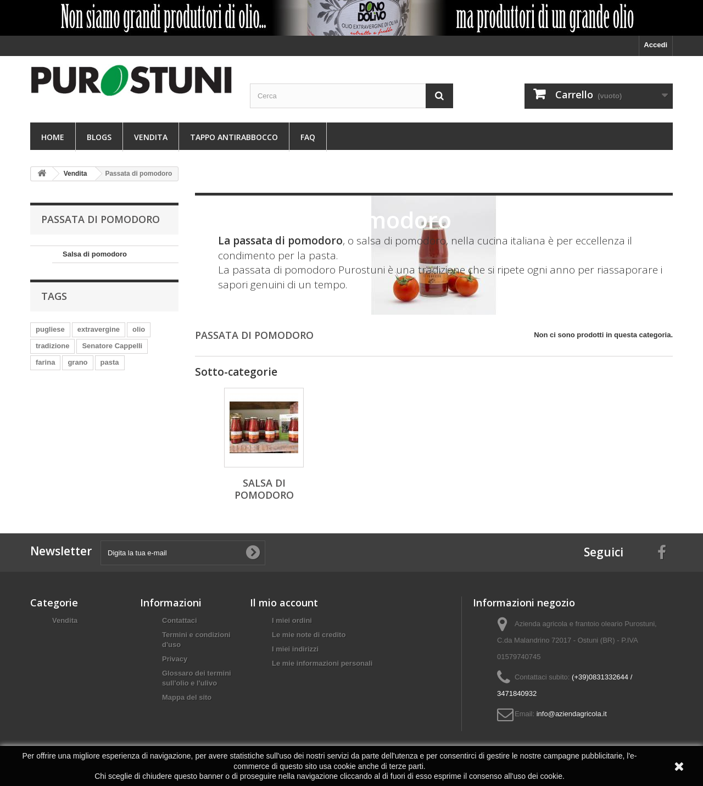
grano (77, 362)
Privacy (174, 659)
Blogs (99, 137)
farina (45, 362)
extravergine (98, 329)
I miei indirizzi (295, 649)
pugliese (50, 329)
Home (52, 137)
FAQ (307, 137)
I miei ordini (292, 620)
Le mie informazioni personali (322, 663)
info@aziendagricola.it (572, 714)
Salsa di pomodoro (95, 254)
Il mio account (284, 602)
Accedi (655, 45)
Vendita (151, 137)
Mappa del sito (186, 697)
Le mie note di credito (308, 635)
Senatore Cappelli (112, 346)
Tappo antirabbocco (234, 137)
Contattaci (179, 620)
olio (138, 329)
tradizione (52, 346)
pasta (110, 362)
